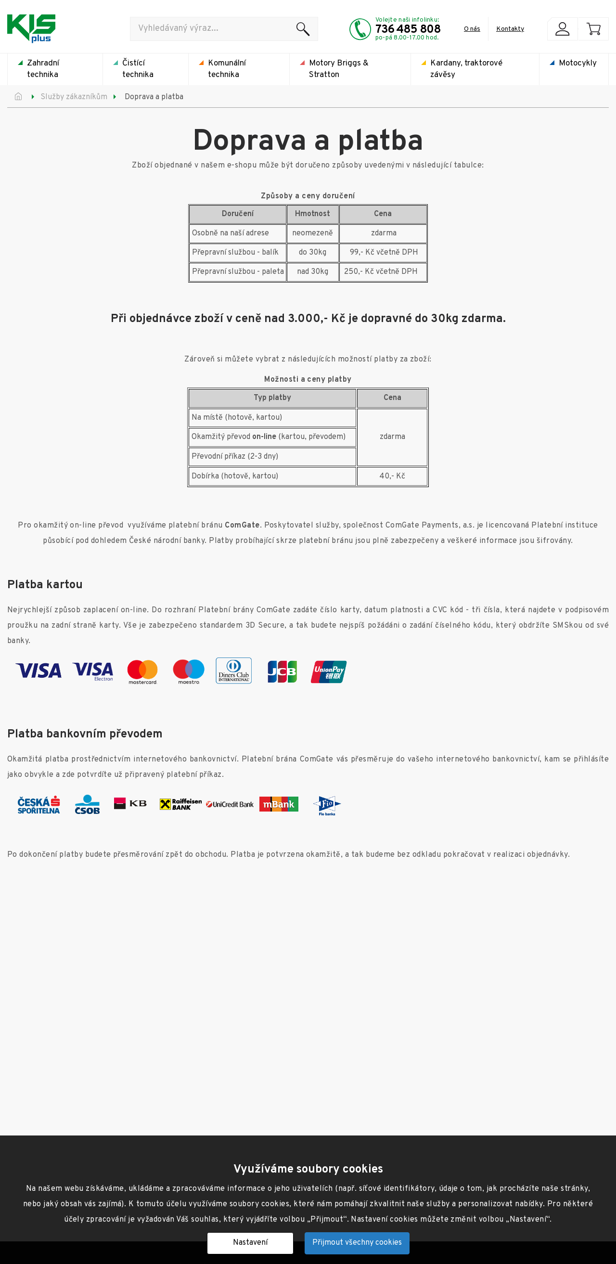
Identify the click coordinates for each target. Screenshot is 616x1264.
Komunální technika (227, 69)
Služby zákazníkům (73, 97)
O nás (472, 29)
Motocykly (578, 63)
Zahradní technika (43, 69)
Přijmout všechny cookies (357, 1243)
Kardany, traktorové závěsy (466, 69)
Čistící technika (138, 69)
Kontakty (510, 29)
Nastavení (250, 1243)
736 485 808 (408, 30)
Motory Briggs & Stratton (339, 69)
